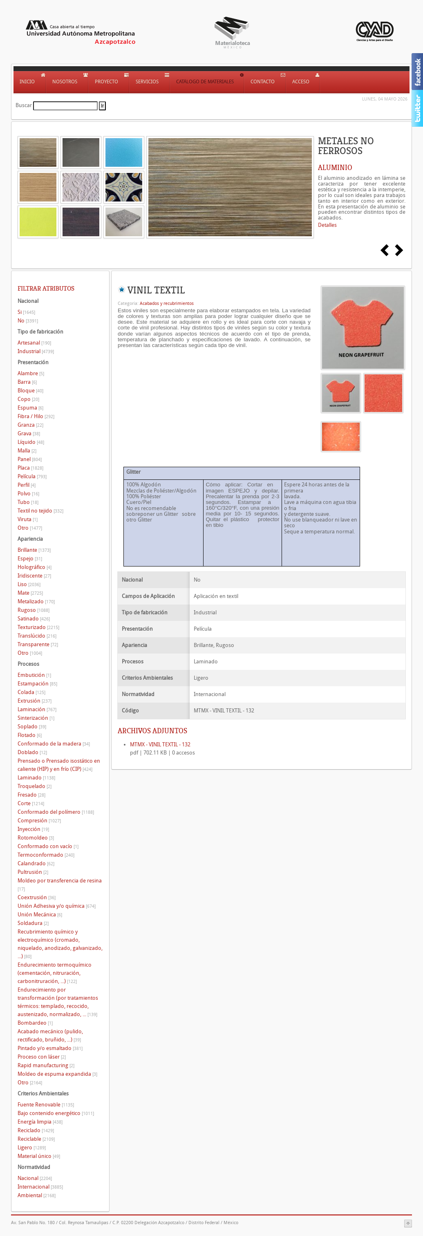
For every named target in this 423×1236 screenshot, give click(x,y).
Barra (27, 382)
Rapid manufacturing (46, 1065)
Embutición (34, 675)
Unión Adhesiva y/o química (57, 906)
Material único (39, 1156)
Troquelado (34, 786)
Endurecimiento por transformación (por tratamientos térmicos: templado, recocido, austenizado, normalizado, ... (58, 1002)
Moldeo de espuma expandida (57, 1074)
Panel (30, 459)
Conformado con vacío (48, 846)
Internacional (40, 1187)
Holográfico (34, 567)
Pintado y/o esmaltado (50, 1048)
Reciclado (36, 1130)
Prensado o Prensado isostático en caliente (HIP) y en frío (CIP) (59, 765)
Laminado (36, 778)
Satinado (34, 619)
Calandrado (36, 863)
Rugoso (33, 610)
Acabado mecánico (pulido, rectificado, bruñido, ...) (50, 1035)
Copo (28, 399)
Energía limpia (40, 1122)
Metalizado (36, 601)
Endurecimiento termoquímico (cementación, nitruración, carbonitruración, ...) (55, 973)
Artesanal (34, 343)
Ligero (32, 1147)
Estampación (37, 684)
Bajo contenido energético (56, 1113)
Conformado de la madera (54, 744)
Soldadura (33, 923)
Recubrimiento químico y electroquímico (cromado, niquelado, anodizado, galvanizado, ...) (60, 944)
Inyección (33, 829)
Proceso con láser (42, 1057)
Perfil (27, 485)
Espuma (30, 408)
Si (26, 312)
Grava (29, 433)
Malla (27, 451)
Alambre (31, 373)
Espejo (30, 558)
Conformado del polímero (56, 812)
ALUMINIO (335, 167)
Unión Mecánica (40, 914)
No (28, 321)
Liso (29, 584)
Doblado (32, 752)
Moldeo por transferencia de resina (60, 885)
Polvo (28, 493)
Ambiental (37, 1195)
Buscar (24, 105)
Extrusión (34, 701)
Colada (31, 692)
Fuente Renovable (46, 1105)
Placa (30, 468)
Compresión (39, 820)
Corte (31, 803)
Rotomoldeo (36, 838)
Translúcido (37, 636)
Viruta (28, 519)
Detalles (327, 225)
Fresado (31, 795)
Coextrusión (37, 897)
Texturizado (38, 627)
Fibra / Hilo (36, 416)
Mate (30, 593)
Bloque (30, 390)
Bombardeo (35, 1023)
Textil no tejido (40, 511)
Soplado (32, 726)
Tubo (28, 502)
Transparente (38, 644)
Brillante (34, 550)
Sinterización (36, 718)
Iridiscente (34, 576)
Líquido (31, 442)
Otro (30, 528)
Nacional (35, 1178)
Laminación (37, 709)
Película (32, 476)
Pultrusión (33, 872)
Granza (30, 425)
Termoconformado (46, 855)
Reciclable (36, 1139)
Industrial (36, 351)
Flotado (30, 735)
